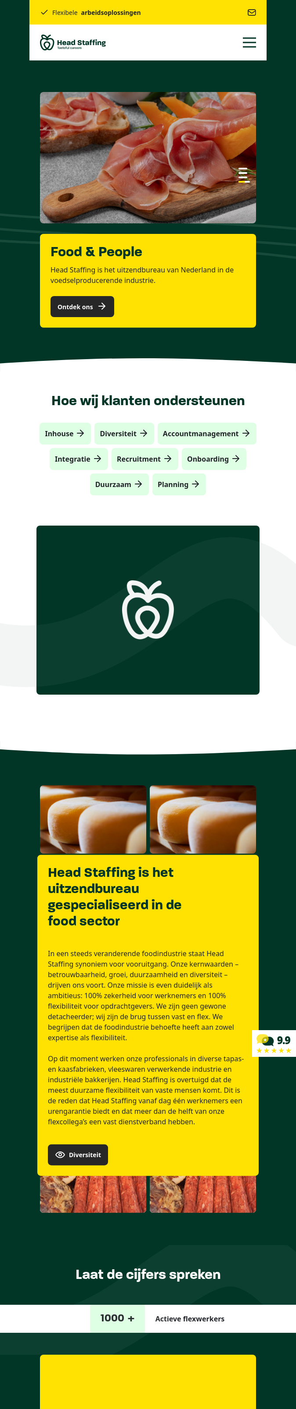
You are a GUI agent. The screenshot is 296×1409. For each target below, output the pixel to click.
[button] (242, 169)
